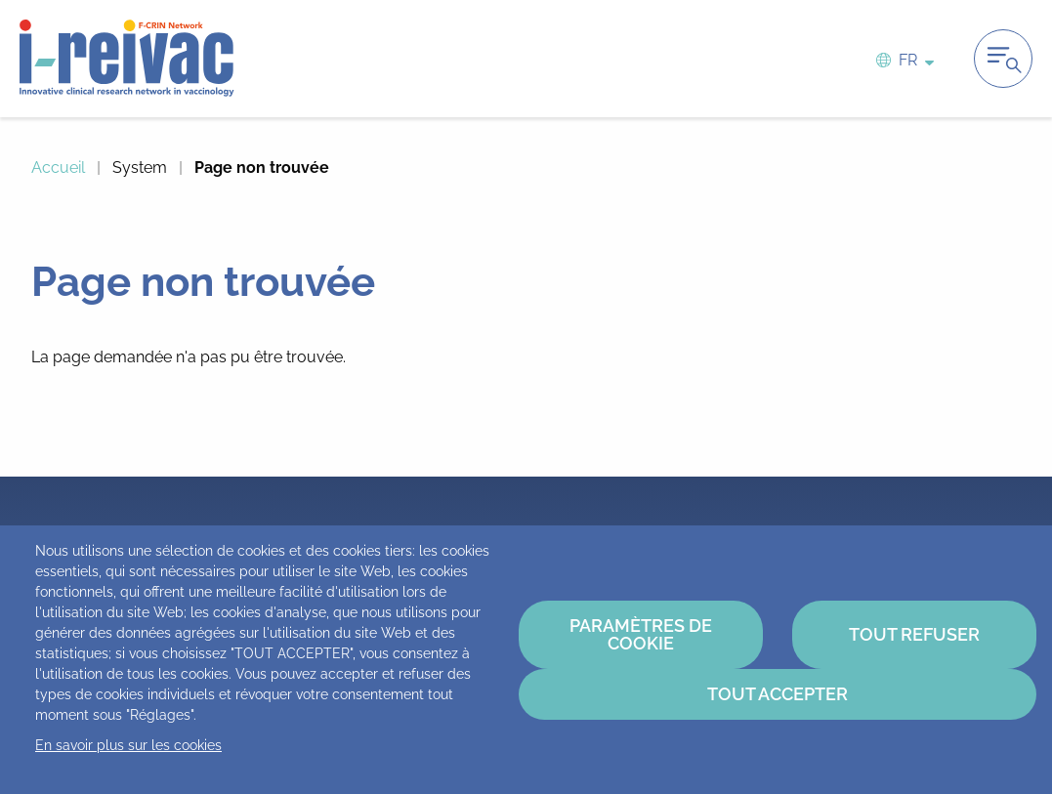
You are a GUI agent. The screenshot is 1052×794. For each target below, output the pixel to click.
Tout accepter (777, 694)
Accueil (58, 167)
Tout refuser (914, 634)
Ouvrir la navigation (1003, 58)
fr (908, 59)
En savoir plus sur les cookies (128, 745)
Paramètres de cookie (640, 634)
